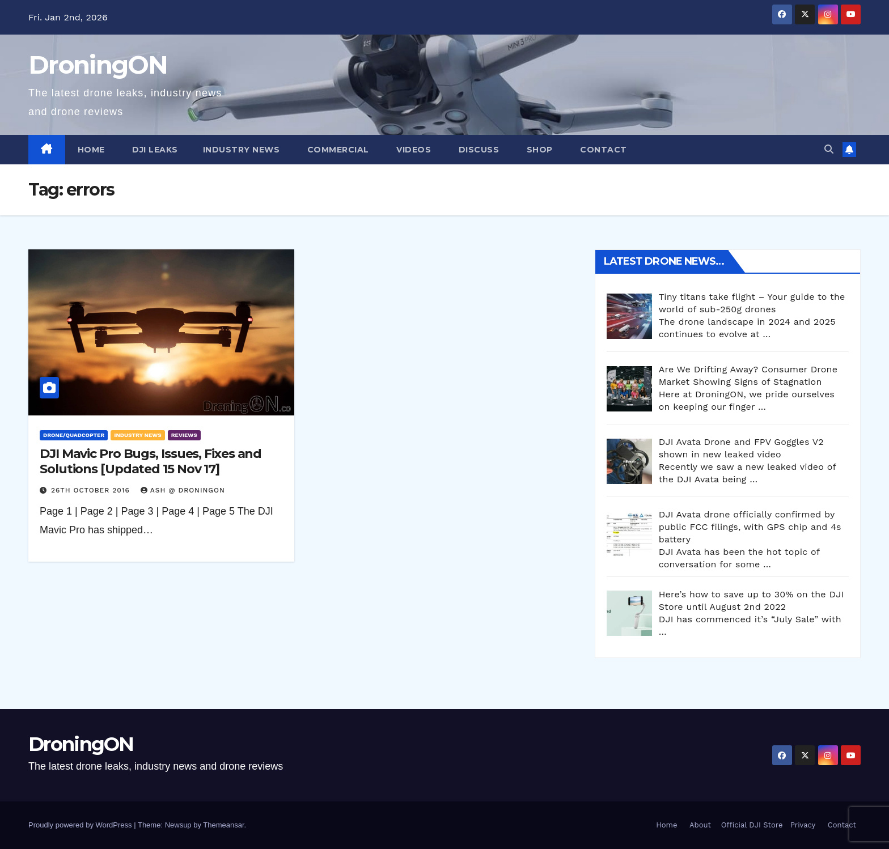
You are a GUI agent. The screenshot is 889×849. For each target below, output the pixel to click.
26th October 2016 (92, 490)
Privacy (802, 825)
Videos (412, 150)
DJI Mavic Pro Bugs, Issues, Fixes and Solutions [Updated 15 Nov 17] (150, 461)
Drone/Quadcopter (73, 435)
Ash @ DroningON (183, 490)
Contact (602, 150)
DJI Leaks (154, 150)
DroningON (98, 64)
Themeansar (223, 825)
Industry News (241, 150)
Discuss (477, 150)
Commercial (336, 150)
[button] (828, 149)
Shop (538, 150)
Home (91, 150)
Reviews (184, 435)
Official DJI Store (750, 825)
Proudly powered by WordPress (81, 825)
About (700, 825)
